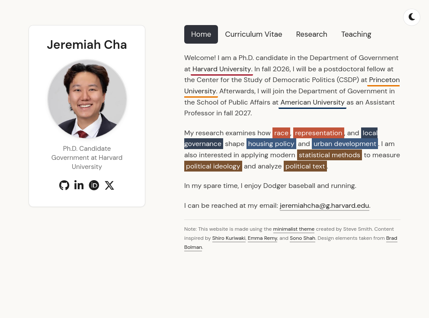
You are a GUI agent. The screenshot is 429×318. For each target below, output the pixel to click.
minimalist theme (294, 229)
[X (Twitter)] (109, 186)
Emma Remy (262, 238)
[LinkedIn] (78, 186)
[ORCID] (94, 186)
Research (311, 34)
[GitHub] (64, 186)
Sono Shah (302, 238)
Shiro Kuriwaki (229, 238)
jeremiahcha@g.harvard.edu (324, 205)
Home (201, 34)
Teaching (356, 34)
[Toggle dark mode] (411, 17)
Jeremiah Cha (87, 45)
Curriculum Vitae (253, 34)
